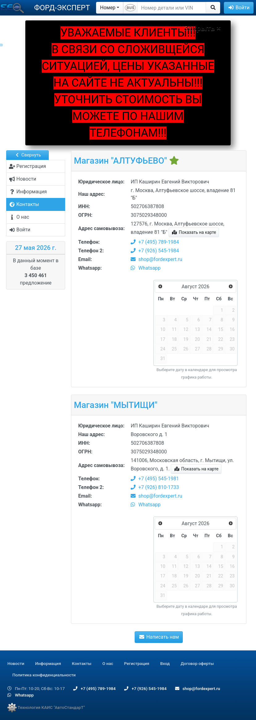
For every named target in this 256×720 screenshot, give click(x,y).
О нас (107, 663)
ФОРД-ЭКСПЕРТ (62, 7)
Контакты (81, 663)
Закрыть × (202, 28)
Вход (165, 663)
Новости (15, 663)
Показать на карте (193, 232)
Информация (48, 663)
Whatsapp (146, 268)
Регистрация (136, 663)
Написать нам (159, 637)
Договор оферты (197, 663)
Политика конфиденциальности (44, 674)
